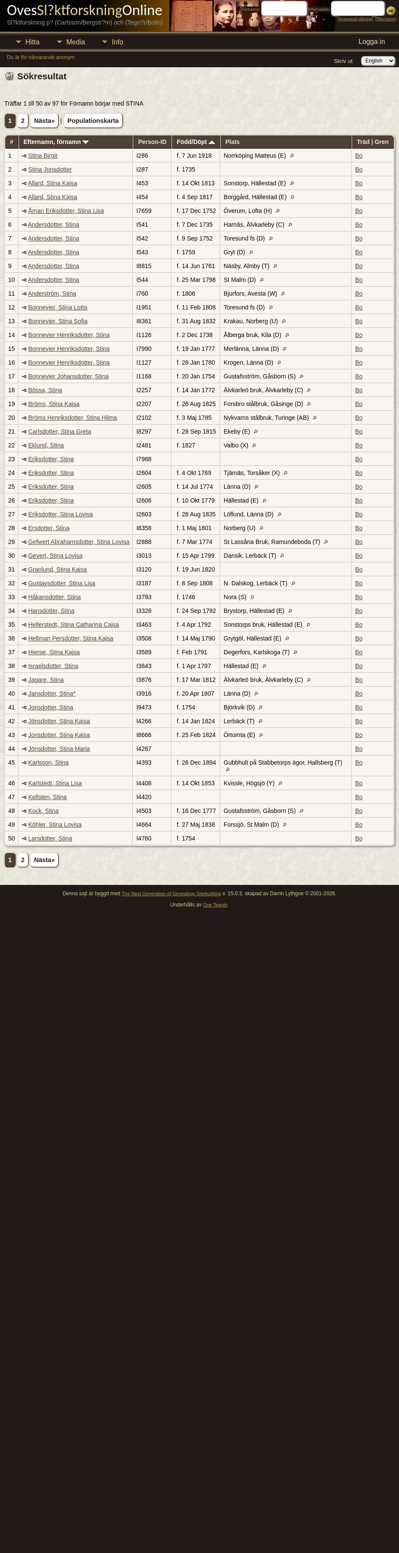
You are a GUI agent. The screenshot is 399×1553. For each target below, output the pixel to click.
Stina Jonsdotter (50, 169)
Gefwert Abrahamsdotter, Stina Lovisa (78, 541)
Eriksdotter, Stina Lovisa (60, 514)
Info (117, 42)
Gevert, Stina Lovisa (55, 555)
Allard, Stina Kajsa (52, 183)
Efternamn (386, 19)
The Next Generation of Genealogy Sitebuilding (171, 893)
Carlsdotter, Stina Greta (59, 431)
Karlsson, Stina (48, 762)
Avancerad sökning (355, 19)
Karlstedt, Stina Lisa (55, 783)
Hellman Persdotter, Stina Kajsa (70, 638)
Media (75, 42)
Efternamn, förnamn (56, 141)
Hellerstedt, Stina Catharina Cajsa (73, 624)
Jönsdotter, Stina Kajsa (59, 721)
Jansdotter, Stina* (51, 693)
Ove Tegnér (215, 904)
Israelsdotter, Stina (53, 665)
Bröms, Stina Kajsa (53, 403)
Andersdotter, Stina (53, 224)
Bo (358, 155)
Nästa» (44, 120)
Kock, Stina (43, 810)
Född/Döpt (196, 141)
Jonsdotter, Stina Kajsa (59, 734)
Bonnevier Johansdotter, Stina (68, 376)
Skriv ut (343, 61)
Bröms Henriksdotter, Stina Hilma (72, 417)
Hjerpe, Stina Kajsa (54, 652)
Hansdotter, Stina (51, 610)
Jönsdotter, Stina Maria (59, 748)
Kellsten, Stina (47, 797)
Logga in (371, 41)
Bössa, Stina (45, 390)
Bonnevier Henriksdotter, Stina (68, 334)
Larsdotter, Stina (50, 838)
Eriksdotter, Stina (51, 459)
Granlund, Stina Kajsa (57, 569)
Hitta (32, 42)
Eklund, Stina (46, 445)
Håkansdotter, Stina (54, 597)
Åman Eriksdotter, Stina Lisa (66, 210)
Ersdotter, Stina (48, 528)
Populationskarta (93, 120)
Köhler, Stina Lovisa (54, 824)
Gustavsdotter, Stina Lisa (61, 583)
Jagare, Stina (46, 679)
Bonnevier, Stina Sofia (57, 321)
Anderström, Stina (52, 293)
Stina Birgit (42, 155)
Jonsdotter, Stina (50, 707)
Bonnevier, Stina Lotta (57, 307)
